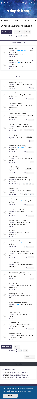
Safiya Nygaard (15, 199)
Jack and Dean (14, 167)
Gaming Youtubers (16, 294)
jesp (18, 304)
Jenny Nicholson (15, 333)
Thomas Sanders (15, 312)
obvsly (19, 84)
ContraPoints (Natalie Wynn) (19, 273)
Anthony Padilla (14, 93)
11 (33, 194)
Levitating (20, 95)
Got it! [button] (10, 395)
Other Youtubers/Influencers (16, 25)
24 (30, 183)
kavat (18, 137)
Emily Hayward (14, 241)
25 (33, 183)
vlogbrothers (13, 283)
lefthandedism (21, 50)
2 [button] (18, 36)
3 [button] (21, 36)
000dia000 (20, 105)
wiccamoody (21, 264)
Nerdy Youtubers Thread (18, 302)
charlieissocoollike (15, 103)
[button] (26, 36)
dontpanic (20, 275)
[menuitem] (6, 3)
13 (25, 130)
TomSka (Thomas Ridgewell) (19, 251)
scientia (19, 190)
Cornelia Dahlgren (15, 82)
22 (24, 183)
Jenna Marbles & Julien (17, 114)
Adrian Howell (14, 188)
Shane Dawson (14, 262)
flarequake (20, 233)
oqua (18, 63)
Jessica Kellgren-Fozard (18, 220)
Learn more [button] (27, 391)
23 (27, 183)
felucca (19, 314)
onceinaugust (21, 116)
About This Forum (20, 54)
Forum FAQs (13, 48)
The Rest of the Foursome (18, 124)
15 (30, 130)
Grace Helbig (13, 135)
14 (27, 130)
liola (18, 296)
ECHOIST (12, 230)
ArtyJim (19, 126)
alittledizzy (20, 148)
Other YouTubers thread (18, 178)
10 (30, 194)
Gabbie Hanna (14, 156)
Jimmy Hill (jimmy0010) (17, 146)
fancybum (20, 158)
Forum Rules (13, 60)
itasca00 (19, 285)
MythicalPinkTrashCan (23, 222)
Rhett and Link (14, 323)
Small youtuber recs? (16, 209)
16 (33, 130)
